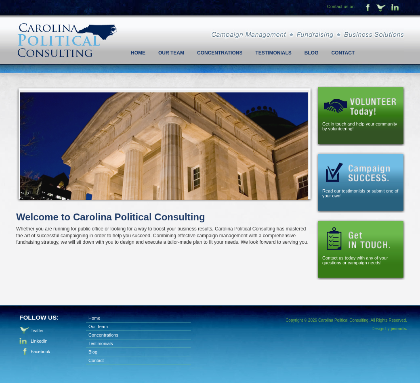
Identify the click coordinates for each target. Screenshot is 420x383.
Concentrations (219, 53)
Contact (343, 53)
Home (138, 53)
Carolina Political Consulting (66, 30)
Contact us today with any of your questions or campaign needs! (355, 260)
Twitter (381, 8)
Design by (389, 328)
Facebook (366, 8)
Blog (311, 53)
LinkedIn (39, 341)
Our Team (171, 53)
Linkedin (395, 8)
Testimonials (273, 53)
